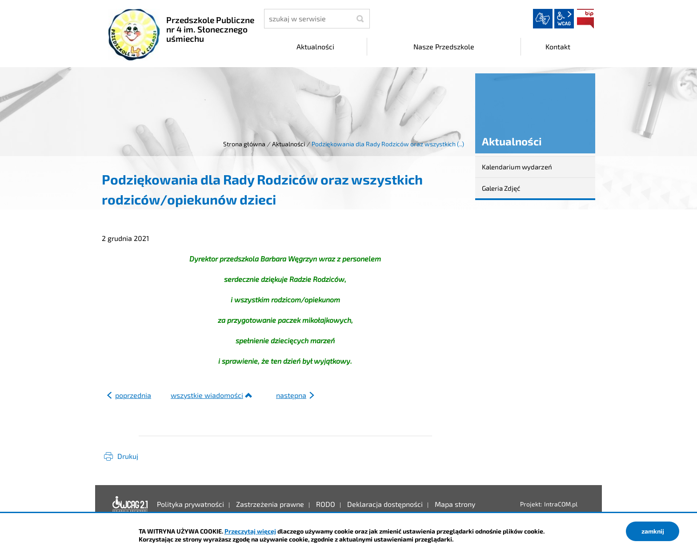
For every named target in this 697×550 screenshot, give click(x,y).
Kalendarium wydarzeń (517, 167)
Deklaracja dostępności (130, 504)
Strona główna (244, 144)
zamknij (652, 531)
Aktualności (288, 144)
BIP (585, 18)
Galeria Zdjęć (501, 188)
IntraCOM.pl (560, 504)
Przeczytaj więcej (250, 531)
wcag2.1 (564, 18)
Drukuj (127, 456)
